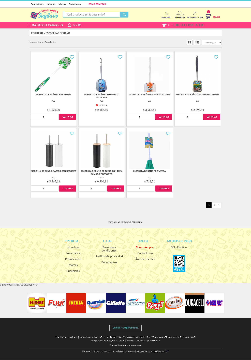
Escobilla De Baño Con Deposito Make (150, 95)
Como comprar (145, 248)
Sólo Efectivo (179, 248)
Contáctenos (75, 4)
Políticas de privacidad (109, 257)
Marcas (62, 4)
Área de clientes (145, 259)
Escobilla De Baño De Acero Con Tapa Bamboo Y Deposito (101, 173)
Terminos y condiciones (109, 249)
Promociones (37, 4)
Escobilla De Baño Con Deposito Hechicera (101, 97)
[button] (180, 17)
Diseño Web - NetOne (91, 351)
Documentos (109, 263)
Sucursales (73, 271)
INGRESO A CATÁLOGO (45, 25)
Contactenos (145, 254)
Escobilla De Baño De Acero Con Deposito (53, 171)
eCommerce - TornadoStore (113, 351)
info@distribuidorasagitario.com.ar (108, 340)
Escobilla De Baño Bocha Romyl (53, 95)
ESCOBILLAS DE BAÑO (58, 33)
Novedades (73, 254)
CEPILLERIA (37, 33)
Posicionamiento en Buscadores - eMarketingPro (145, 351)
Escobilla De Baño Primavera (149, 171)
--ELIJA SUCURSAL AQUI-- (188, 25)
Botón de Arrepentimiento (125, 328)
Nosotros (51, 4)
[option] (37, 303)
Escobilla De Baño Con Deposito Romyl (197, 95)
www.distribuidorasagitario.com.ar (143, 340)
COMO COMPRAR (97, 4)
